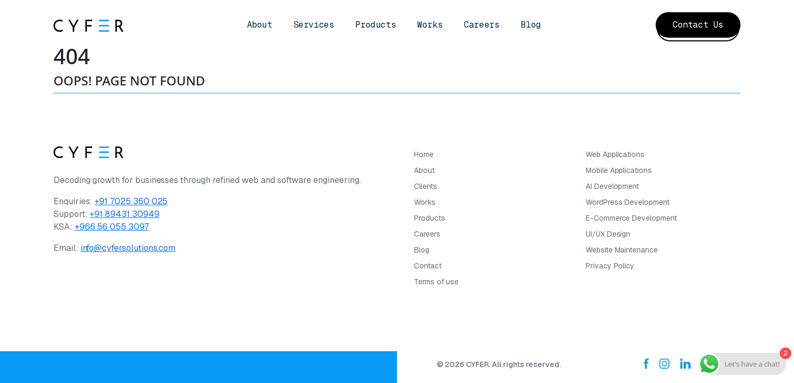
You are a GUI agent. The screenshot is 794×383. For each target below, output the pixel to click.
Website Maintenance (622, 250)
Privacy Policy (610, 266)
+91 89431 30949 (124, 214)
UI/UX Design (608, 234)
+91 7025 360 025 (130, 201)
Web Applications (615, 154)
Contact (428, 266)
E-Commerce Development (631, 218)
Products (375, 24)
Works (430, 24)
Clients (425, 186)
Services (314, 24)
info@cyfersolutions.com (128, 248)
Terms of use (436, 281)
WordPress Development (627, 202)
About (259, 24)
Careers (481, 24)
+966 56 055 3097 (112, 226)
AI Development (612, 186)
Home (424, 154)
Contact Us (698, 24)
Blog (530, 24)
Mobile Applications (619, 170)
